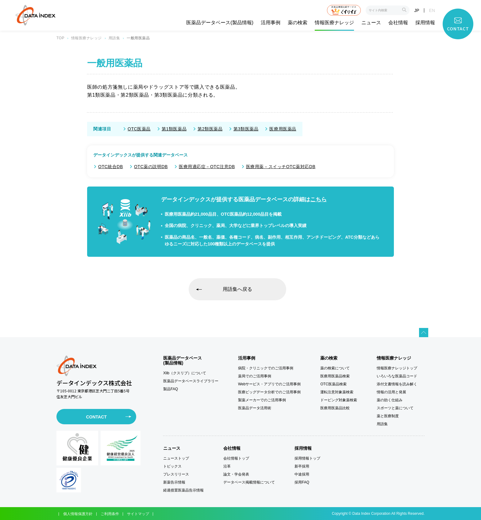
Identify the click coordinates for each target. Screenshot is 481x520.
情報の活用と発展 (391, 392)
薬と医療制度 (388, 416)
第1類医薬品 (174, 128)
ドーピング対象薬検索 (338, 400)
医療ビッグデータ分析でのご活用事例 (269, 392)
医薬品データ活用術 (254, 408)
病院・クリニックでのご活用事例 (265, 368)
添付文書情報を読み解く (397, 384)
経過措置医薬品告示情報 (183, 490)
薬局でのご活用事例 (254, 376)
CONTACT (96, 416)
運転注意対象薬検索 (336, 392)
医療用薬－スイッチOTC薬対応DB (281, 166)
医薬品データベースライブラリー (190, 381)
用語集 (114, 38)
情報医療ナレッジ (334, 22)
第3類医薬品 (245, 128)
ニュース (371, 22)
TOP (60, 38)
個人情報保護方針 (78, 514)
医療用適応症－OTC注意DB (207, 166)
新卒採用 (301, 466)
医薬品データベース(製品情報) (219, 22)
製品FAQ (170, 389)
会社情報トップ (236, 458)
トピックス (172, 466)
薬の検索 (297, 22)
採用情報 (425, 22)
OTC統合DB (110, 166)
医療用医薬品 (282, 128)
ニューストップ (176, 458)
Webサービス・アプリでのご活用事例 (269, 384)
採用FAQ (301, 482)
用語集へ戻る (237, 289)
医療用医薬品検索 (335, 376)
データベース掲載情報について (249, 482)
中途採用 (301, 474)
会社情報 (398, 22)
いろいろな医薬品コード (397, 376)
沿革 (227, 466)
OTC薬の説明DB (151, 166)
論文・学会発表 (236, 474)
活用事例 (270, 22)
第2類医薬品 (210, 128)
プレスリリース (176, 474)
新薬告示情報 (174, 482)
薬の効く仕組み (389, 400)
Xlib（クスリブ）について (184, 373)
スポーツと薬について (395, 408)
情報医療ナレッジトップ (397, 368)
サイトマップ (138, 514)
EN (432, 10)
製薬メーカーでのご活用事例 (262, 400)
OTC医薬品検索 (333, 384)
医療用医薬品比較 (335, 408)
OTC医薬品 (139, 128)
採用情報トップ (307, 458)
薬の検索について (335, 368)
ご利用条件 (110, 514)
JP (416, 10)
